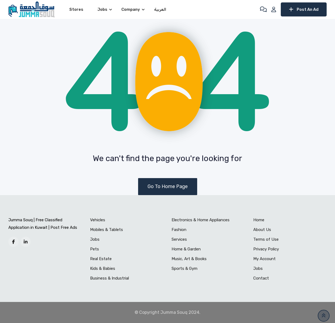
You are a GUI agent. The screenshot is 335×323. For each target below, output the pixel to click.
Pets (94, 249)
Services (179, 239)
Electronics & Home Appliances (201, 219)
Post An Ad (304, 9)
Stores (76, 9)
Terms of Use (266, 239)
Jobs (102, 9)
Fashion (179, 229)
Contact (261, 278)
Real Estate (101, 258)
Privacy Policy (266, 249)
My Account (264, 258)
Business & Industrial (109, 278)
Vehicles (97, 219)
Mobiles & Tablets (106, 229)
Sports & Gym (184, 268)
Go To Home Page (168, 186)
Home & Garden (186, 249)
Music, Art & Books (189, 258)
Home (258, 219)
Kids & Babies (102, 268)
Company (130, 9)
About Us (262, 229)
